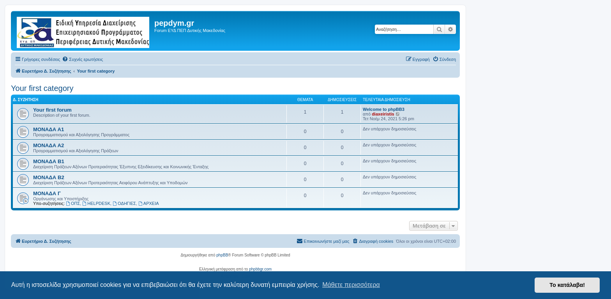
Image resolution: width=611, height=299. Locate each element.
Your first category (42, 88)
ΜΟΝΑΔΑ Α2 (48, 145)
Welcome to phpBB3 (383, 109)
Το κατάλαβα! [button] (567, 285)
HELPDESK (96, 203)
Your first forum (52, 110)
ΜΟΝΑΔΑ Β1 (48, 161)
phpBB (222, 255)
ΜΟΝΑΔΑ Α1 (48, 129)
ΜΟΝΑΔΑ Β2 (48, 177)
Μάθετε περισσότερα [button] (351, 284)
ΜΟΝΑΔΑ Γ (47, 193)
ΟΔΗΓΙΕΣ (124, 203)
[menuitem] (82, 59)
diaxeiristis (383, 114)
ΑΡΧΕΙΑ (148, 203)
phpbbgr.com (260, 269)
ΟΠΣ (73, 203)
